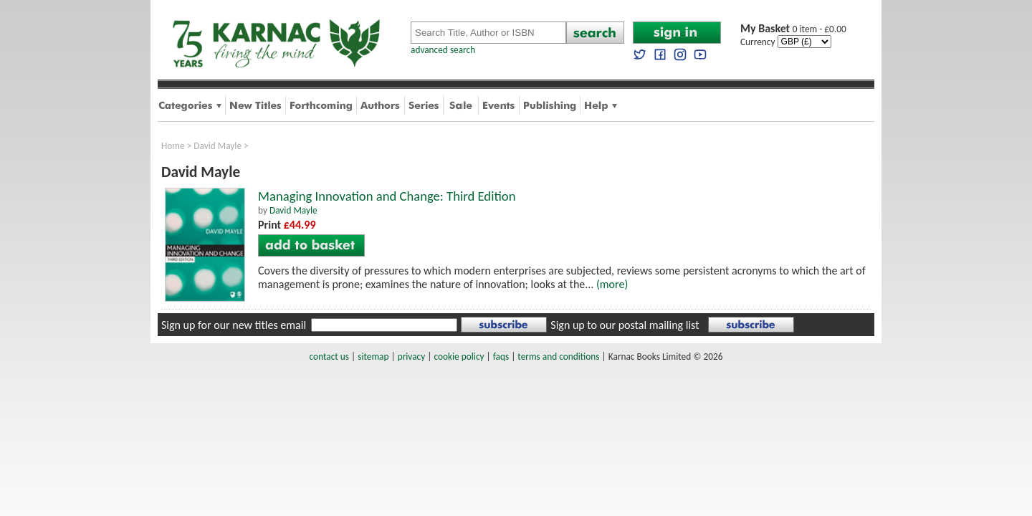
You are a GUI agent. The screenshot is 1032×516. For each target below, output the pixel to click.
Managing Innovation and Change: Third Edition (386, 196)
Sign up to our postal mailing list (624, 325)
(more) (612, 284)
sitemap (373, 356)
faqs (501, 356)
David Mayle (218, 146)
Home (173, 146)
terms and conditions (558, 356)
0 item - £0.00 (793, 29)
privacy (412, 356)
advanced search (443, 50)
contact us (329, 356)
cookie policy (459, 356)
